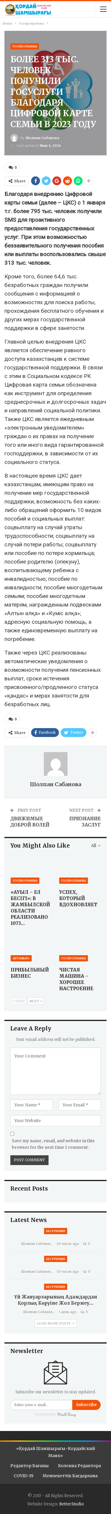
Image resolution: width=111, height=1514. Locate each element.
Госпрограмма (24, 46)
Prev (19, 1001)
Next (36, 1001)
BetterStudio (71, 1504)
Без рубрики (55, 1231)
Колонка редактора (79, 1465)
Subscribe (86, 1404)
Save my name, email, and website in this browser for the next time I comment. (53, 1144)
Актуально (21, 958)
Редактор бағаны (29, 1465)
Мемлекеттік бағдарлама (70, 1475)
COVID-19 (23, 1475)
